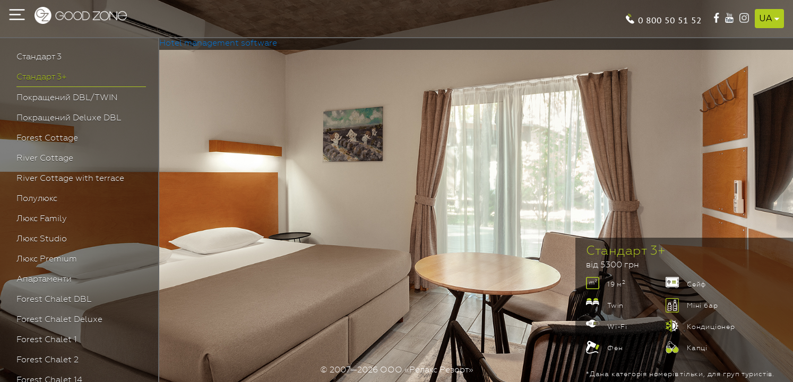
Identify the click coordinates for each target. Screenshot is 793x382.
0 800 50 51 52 (670, 19)
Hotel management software (218, 43)
